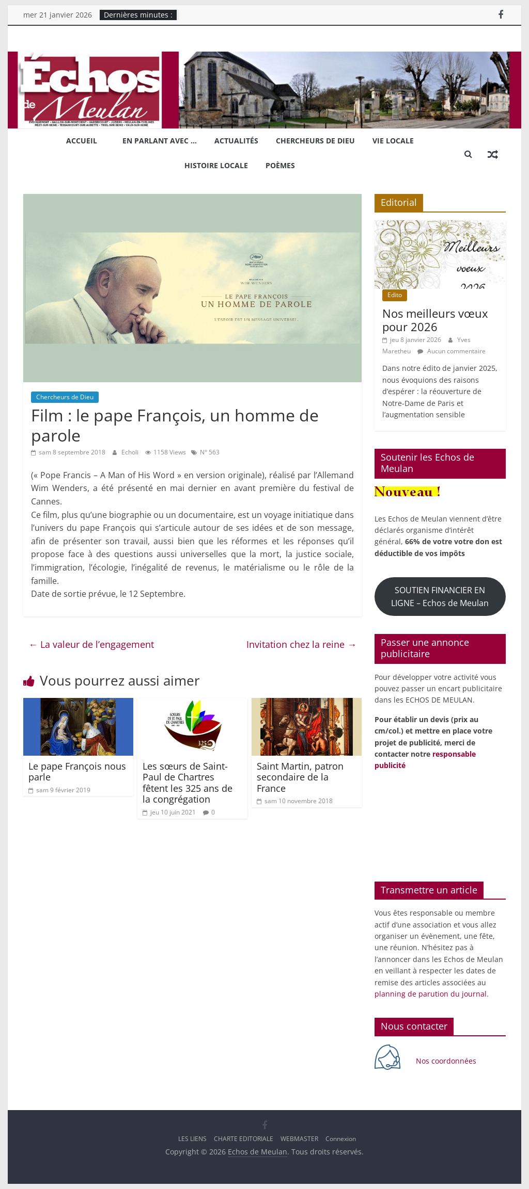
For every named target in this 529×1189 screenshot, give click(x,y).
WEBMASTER (299, 1138)
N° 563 (210, 452)
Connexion (340, 1138)
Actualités (236, 140)
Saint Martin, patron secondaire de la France (300, 777)
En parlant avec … (159, 140)
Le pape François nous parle (77, 772)
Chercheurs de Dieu (315, 140)
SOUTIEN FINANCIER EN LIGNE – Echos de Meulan (440, 596)
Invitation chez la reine (301, 644)
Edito (394, 294)
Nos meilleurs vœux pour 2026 (435, 319)
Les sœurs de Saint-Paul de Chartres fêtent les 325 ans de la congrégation (187, 783)
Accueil (81, 140)
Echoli (130, 452)
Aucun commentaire (451, 351)
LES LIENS (192, 1138)
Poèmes (280, 165)
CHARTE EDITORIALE (243, 1138)
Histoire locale (216, 165)
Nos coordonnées (447, 1061)
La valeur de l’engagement (91, 644)
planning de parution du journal (431, 994)
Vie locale (393, 140)
